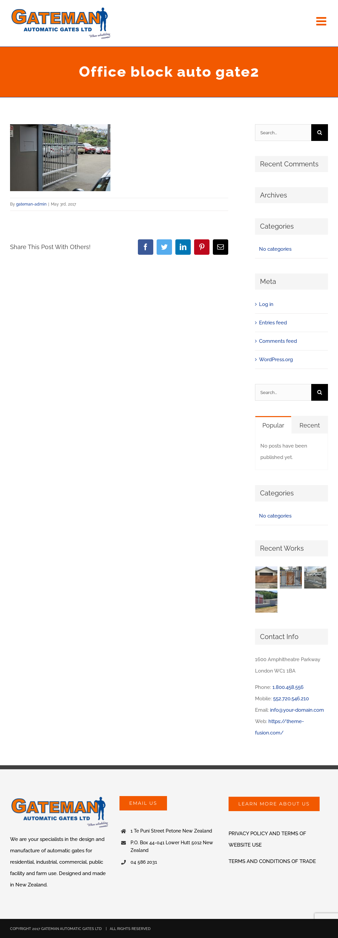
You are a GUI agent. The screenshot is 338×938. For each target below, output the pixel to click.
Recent (310, 425)
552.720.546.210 (291, 699)
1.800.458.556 (288, 687)
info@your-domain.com (297, 710)
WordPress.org (276, 360)
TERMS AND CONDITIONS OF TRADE (272, 861)
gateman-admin (31, 204)
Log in (266, 304)
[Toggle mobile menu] (322, 21)
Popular (273, 425)
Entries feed (273, 323)
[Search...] (283, 132)
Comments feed (278, 341)
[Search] (319, 132)
